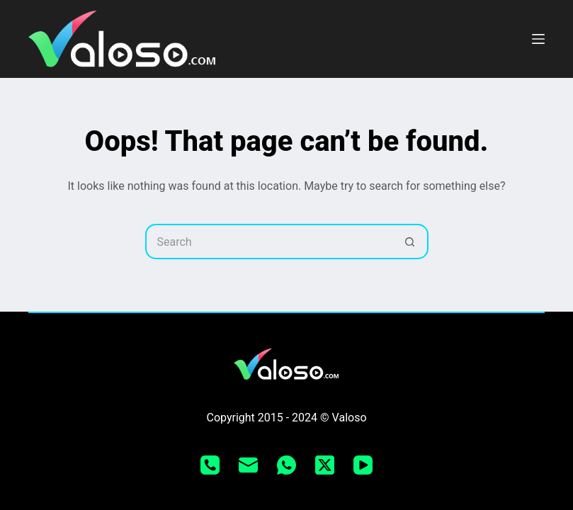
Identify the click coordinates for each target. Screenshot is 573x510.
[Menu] (538, 39)
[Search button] (411, 241)
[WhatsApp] (286, 465)
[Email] (248, 465)
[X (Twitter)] (324, 465)
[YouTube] (363, 465)
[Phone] (210, 465)
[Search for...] (269, 241)
